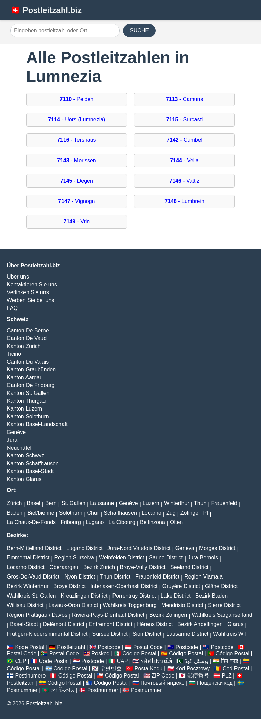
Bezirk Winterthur (28, 586)
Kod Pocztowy (192, 668)
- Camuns (184, 99)
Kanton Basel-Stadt (30, 471)
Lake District (176, 596)
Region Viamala (203, 577)
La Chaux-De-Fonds (31, 522)
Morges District (217, 548)
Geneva (184, 548)
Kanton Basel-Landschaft (37, 424)
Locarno (151, 513)
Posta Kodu (149, 668)
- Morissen (76, 160)
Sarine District (166, 558)
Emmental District (28, 558)
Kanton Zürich (24, 346)
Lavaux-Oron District (73, 605)
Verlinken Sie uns (28, 292)
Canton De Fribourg (31, 385)
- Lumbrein (184, 201)
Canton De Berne (28, 330)
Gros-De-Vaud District (33, 577)
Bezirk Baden (211, 596)
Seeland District (189, 567)
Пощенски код (215, 683)
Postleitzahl (71, 647)
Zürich (14, 503)
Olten (176, 522)
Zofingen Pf (194, 513)
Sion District (147, 634)
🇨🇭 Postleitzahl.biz (46, 10)
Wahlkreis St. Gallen (31, 596)
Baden (14, 513)
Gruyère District (181, 586)
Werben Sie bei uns (30, 300)
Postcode (109, 647)
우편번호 (111, 668)
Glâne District (221, 586)
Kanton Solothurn (28, 416)
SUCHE (139, 30)
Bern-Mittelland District (34, 548)
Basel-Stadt (24, 624)
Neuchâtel (19, 448)
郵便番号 (198, 676)
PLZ (226, 676)
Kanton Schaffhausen (33, 463)
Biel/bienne (40, 513)
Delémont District (63, 624)
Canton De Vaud (27, 338)
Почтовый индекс (163, 683)
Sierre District (224, 605)
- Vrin (77, 221)
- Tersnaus (76, 140)
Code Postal (54, 661)
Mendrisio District (182, 605)
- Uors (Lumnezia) (76, 119)
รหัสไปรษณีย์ (156, 661)
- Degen (76, 181)
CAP (122, 661)
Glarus (235, 624)
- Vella (184, 160)
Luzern (151, 503)
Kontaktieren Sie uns (32, 284)
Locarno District (26, 567)
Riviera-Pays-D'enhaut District (108, 615)
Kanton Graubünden (31, 369)
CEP (20, 661)
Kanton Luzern (24, 409)
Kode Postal (29, 647)
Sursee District (110, 634)
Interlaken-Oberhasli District (123, 586)
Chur (93, 513)
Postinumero (30, 676)
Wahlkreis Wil (229, 634)
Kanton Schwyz (25, 455)
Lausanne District (187, 634)
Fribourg (70, 522)
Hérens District (155, 624)
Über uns (18, 277)
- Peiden (77, 99)
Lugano (95, 522)
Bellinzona (152, 522)
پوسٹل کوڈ (196, 661)
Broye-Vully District (143, 567)
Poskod (100, 653)
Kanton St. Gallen (28, 393)
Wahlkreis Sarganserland (222, 615)
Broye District (69, 586)
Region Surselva (74, 558)
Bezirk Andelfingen (200, 624)
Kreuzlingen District (84, 596)
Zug (171, 513)
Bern (51, 503)
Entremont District (110, 624)
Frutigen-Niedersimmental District (47, 634)
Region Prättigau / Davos (37, 615)
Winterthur (176, 503)
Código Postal (139, 653)
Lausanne (102, 503)
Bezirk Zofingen (168, 615)
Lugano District (84, 548)
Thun (200, 503)
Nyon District (79, 577)
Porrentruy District (134, 596)
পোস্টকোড (62, 690)
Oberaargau (63, 567)
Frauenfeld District (157, 577)
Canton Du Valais (28, 362)
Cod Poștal (236, 668)
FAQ (12, 308)
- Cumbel (184, 140)
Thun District (115, 577)
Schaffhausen (120, 513)
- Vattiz (184, 181)
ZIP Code (163, 676)
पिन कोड (229, 661)
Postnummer (22, 690)
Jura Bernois (203, 558)
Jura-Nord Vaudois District (139, 548)
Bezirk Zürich (99, 567)
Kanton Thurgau (26, 401)
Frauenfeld (224, 503)
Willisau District (25, 605)
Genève (16, 432)
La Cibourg (122, 522)
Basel (33, 503)
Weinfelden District (121, 558)
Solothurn (71, 513)
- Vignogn (76, 201)
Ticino (14, 354)
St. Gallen (73, 503)
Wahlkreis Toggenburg (130, 605)
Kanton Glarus (24, 479)
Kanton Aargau (25, 377)
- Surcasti (184, 119)
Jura (12, 440)
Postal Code (148, 647)
